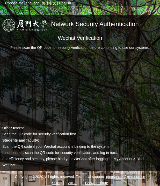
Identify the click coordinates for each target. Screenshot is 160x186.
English (65, 3)
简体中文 (49, 3)
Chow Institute (96, 183)
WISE (72, 183)
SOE (56, 183)
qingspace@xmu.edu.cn (125, 177)
